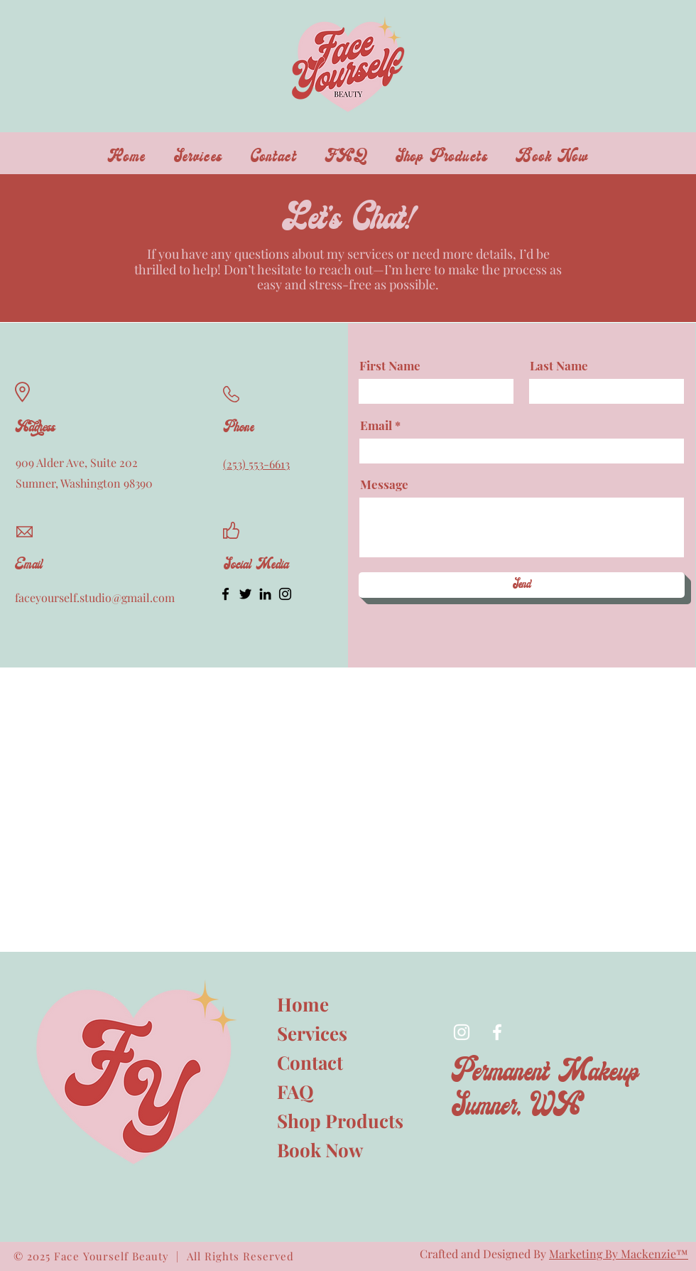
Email (376, 425)
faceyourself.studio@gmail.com (95, 597)
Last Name (559, 366)
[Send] (522, 585)
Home (303, 1004)
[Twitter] (245, 594)
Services (312, 1033)
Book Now (320, 1149)
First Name (389, 366)
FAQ (295, 1091)
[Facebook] (225, 594)
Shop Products (327, 1120)
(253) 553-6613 (256, 463)
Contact (310, 1062)
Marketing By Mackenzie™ (618, 1253)
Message (384, 484)
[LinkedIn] (265, 594)
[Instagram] (285, 594)
